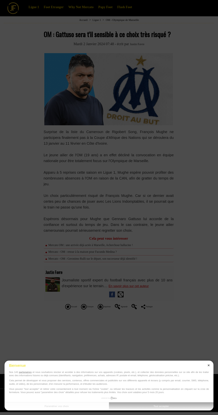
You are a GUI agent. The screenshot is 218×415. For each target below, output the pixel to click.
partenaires (25, 372)
